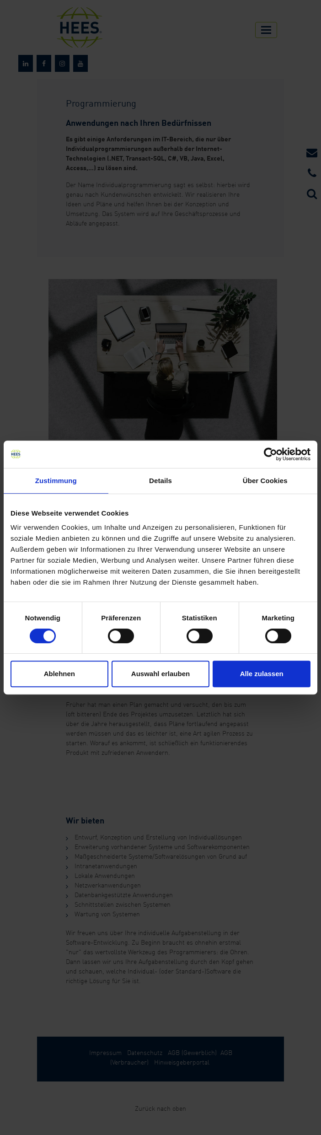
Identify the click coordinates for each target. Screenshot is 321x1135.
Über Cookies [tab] (265, 480)
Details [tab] (160, 480)
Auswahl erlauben (160, 674)
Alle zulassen (262, 674)
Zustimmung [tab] (56, 480)
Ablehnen (59, 674)
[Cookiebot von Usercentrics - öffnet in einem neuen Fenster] (270, 454)
